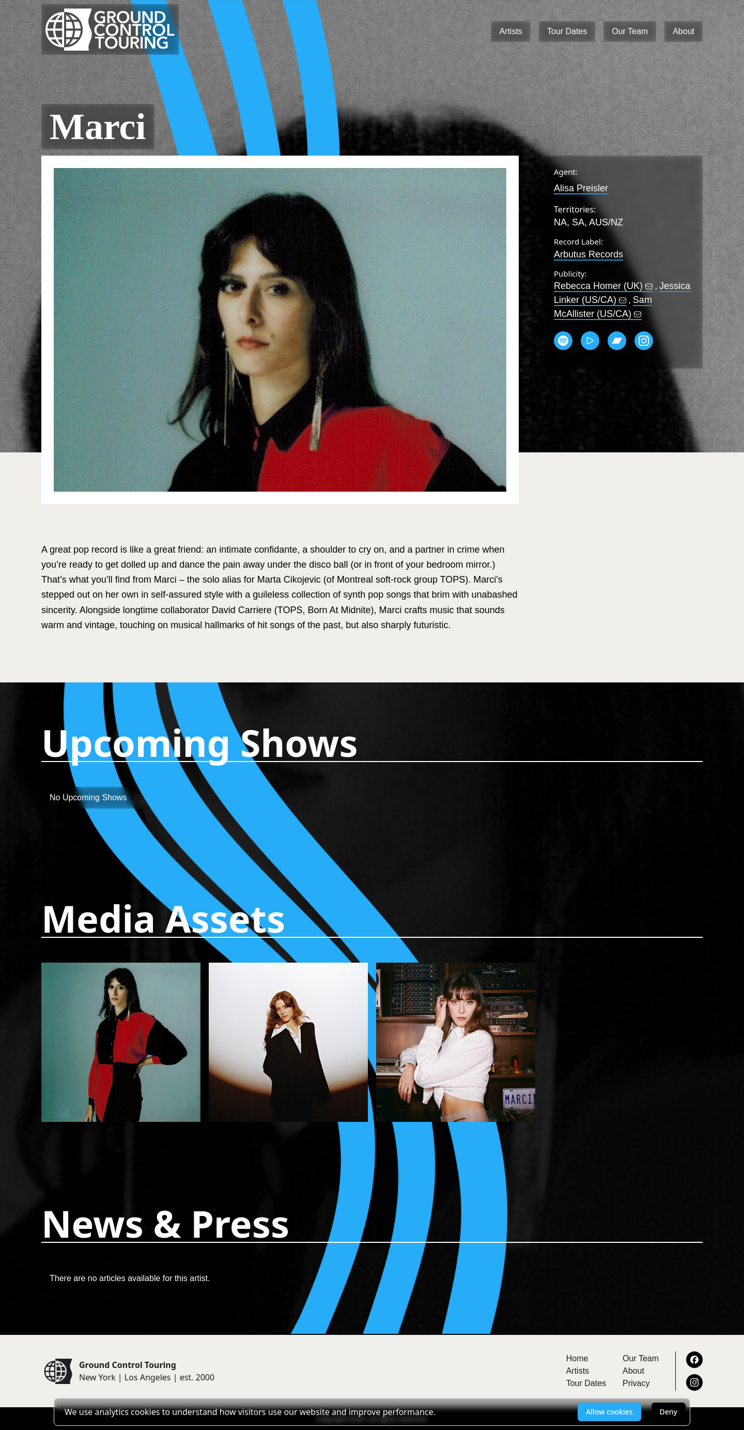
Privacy (636, 1383)
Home (577, 1358)
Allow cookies (609, 1412)
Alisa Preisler (581, 188)
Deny (668, 1412)
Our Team (630, 31)
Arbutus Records (588, 254)
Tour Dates (567, 31)
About (683, 31)
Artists (510, 31)
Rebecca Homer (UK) (603, 286)
